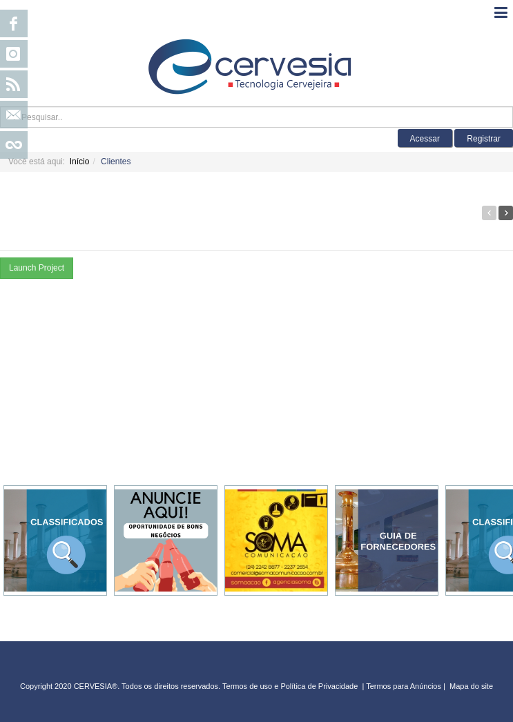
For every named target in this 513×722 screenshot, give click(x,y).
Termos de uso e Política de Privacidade (290, 686)
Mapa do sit (469, 686)
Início (80, 161)
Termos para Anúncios (404, 686)
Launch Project (36, 268)
